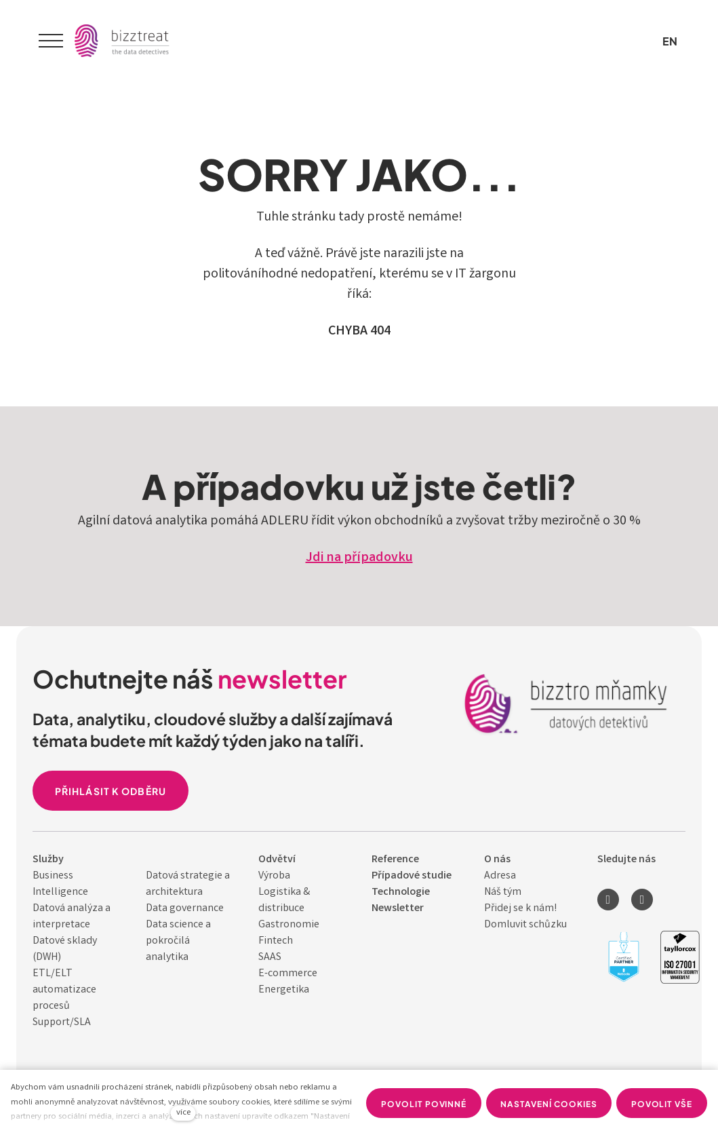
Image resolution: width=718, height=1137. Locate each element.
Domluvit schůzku (525, 925)
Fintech (275, 941)
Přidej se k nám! (520, 909)
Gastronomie (288, 925)
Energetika (283, 990)
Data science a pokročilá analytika (178, 941)
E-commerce (287, 974)
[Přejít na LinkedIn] (608, 899)
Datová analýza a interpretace (72, 917)
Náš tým (502, 892)
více (183, 1112)
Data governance (185, 909)
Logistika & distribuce (284, 901)
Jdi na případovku (359, 558)
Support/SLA (62, 1022)
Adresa (500, 876)
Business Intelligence (60, 884)
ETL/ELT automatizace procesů (64, 990)
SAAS (269, 957)
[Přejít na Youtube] (642, 899)
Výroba (274, 876)
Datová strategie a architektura (188, 884)
